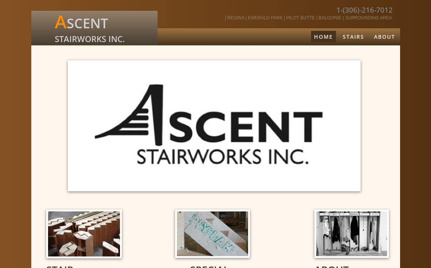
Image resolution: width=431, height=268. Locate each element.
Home (323, 36)
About (384, 36)
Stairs (353, 36)
